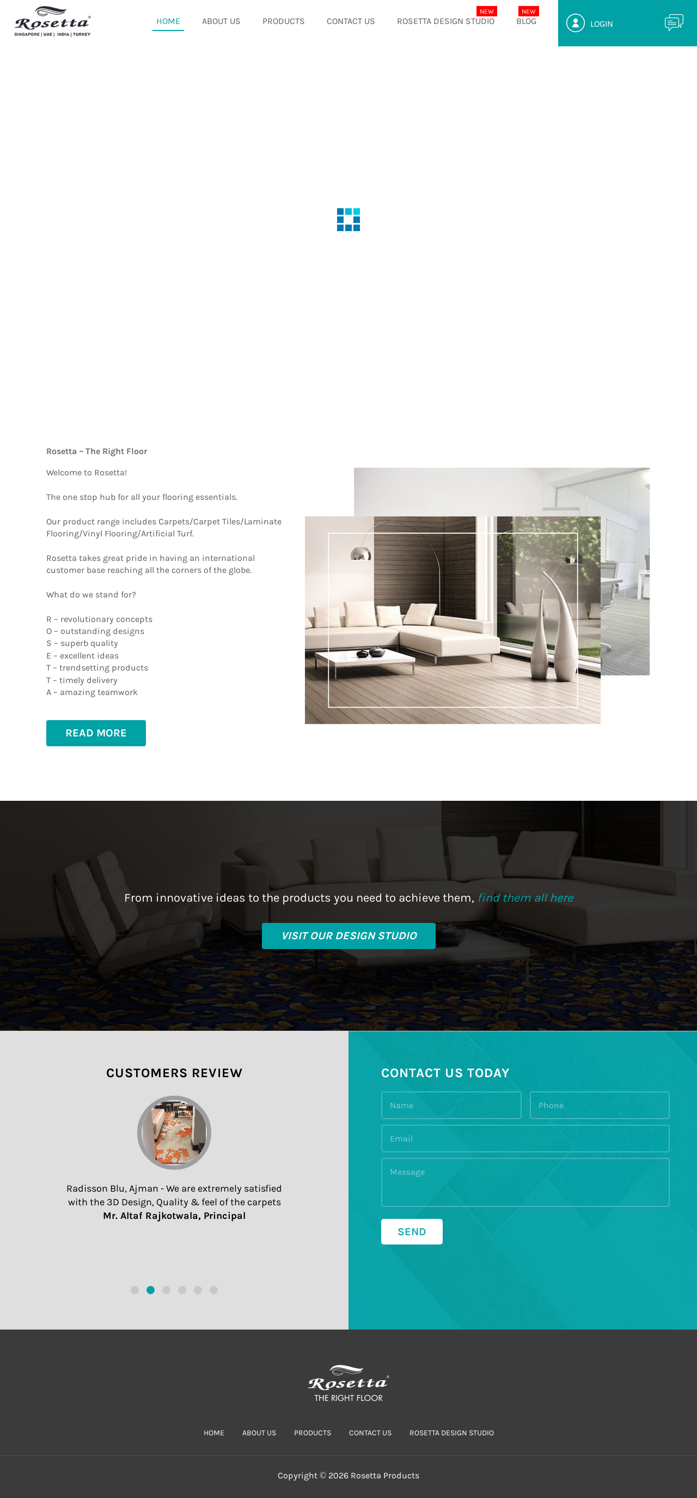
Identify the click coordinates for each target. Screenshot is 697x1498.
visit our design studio (349, 935)
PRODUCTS (283, 21)
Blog (526, 21)
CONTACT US (351, 21)
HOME (168, 21)
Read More (96, 733)
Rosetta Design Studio (445, 21)
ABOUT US (221, 21)
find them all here (525, 898)
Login (601, 24)
